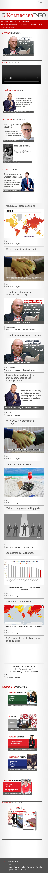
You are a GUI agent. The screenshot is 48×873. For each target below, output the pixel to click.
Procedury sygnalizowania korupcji (23, 335)
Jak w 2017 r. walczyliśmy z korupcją (20, 422)
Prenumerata (19, 867)
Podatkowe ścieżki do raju (19, 464)
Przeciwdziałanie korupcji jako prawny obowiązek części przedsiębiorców (21, 378)
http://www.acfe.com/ (24, 669)
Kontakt (24, 870)
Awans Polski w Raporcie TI (20, 601)
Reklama (30, 867)
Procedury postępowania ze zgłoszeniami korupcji (20, 293)
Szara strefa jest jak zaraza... (20, 553)
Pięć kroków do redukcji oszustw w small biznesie (23, 639)
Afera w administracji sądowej (21, 249)
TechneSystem (11, 861)
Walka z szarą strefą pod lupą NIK (23, 508)
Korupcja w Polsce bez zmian (21, 206)
